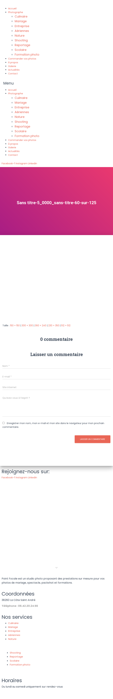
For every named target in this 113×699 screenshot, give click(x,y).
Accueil (12, 8)
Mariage (21, 21)
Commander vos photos (22, 58)
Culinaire (21, 16)
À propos (13, 62)
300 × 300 (27, 325)
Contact (13, 73)
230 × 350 (53, 325)
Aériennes (22, 31)
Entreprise (22, 26)
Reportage (22, 45)
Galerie (12, 66)
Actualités (14, 69)
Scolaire (20, 50)
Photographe (15, 12)
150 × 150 (15, 325)
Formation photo (27, 54)
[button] (56, 83)
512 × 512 (65, 325)
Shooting (21, 40)
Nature (19, 36)
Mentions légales (41, 695)
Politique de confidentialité (69, 695)
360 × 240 (40, 325)
